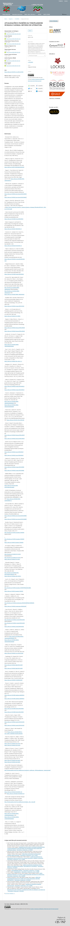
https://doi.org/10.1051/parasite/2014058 (14, 542)
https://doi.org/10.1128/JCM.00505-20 (13, 792)
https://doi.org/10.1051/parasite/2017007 (14, 591)
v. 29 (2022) (16, 18)
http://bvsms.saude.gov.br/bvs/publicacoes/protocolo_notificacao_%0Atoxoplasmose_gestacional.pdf (27, 770)
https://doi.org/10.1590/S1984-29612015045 (14, 294)
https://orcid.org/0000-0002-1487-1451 (13, 60)
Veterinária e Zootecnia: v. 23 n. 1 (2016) (23, 885)
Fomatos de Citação (33, 55)
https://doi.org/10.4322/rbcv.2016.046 (15, 420)
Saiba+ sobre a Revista (29, 14)
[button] (31, 86)
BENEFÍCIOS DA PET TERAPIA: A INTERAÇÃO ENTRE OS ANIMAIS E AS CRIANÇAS (26, 889)
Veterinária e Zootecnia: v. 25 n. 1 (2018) (16, 859)
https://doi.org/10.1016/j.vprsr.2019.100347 (14, 452)
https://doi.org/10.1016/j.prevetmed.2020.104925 (16, 194)
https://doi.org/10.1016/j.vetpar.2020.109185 (14, 467)
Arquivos (11, 18)
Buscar (64, 14)
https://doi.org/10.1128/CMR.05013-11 (13, 229)
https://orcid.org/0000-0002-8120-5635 (13, 43)
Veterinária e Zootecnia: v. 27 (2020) (25, 849)
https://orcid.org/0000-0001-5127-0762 (13, 65)
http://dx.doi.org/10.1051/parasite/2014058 (14, 532)
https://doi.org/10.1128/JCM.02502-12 (13, 245)
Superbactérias (17, 871)
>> (14, 893)
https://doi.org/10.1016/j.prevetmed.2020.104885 (16, 515)
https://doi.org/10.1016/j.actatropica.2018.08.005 (15, 606)
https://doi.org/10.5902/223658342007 (13, 680)
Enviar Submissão (53, 21)
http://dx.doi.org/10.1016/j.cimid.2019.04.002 (15, 619)
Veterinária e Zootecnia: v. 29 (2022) (22, 880)
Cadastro (61, 1)
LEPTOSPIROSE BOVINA (17, 870)
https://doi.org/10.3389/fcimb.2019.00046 (14, 274)
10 (12, 893)
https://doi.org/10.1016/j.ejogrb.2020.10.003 (14, 722)
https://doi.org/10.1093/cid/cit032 (12, 760)
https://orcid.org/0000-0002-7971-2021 (13, 52)
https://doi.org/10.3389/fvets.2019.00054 (14, 219)
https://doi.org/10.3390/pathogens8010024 (14, 695)
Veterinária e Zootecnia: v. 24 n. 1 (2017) (29, 855)
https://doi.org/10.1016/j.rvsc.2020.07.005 (14, 653)
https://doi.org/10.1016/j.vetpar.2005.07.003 (14, 306)
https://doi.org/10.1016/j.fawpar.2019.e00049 (15, 327)
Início (6, 18)
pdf (30, 30)
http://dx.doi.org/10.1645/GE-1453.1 (13, 554)
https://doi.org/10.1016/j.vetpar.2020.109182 (14, 470)
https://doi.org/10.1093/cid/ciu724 (12, 743)
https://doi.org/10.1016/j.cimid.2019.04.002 (14, 626)
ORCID (39, 14)
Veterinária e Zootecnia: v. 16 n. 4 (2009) (16, 876)
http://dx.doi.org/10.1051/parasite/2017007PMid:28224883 (18, 587)
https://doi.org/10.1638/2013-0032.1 (13, 576)
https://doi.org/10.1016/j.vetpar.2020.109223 (14, 386)
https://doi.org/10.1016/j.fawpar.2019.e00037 (14, 435)
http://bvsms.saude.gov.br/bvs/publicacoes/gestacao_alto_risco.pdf (20, 801)
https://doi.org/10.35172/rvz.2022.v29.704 (14, 72)
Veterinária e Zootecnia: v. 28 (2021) (16, 891)
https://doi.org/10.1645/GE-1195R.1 (12, 316)
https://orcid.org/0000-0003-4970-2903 (13, 33)
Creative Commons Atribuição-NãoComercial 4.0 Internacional (44, 908)
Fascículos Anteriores (17, 14)
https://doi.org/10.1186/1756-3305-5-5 (13, 361)
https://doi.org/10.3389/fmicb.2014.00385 (14, 708)
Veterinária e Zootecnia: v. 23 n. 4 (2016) (30, 871)
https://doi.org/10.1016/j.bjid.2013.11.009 (13, 665)
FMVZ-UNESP (46, 14)
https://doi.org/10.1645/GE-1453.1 (12, 559)
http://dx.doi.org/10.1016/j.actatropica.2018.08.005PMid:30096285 (19, 603)
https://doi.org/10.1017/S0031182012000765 (14, 167)
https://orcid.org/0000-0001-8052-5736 (13, 38)
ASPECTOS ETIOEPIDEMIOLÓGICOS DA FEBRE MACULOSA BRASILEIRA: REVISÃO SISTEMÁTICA (23, 879)
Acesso (66, 1)
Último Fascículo (6, 14)
